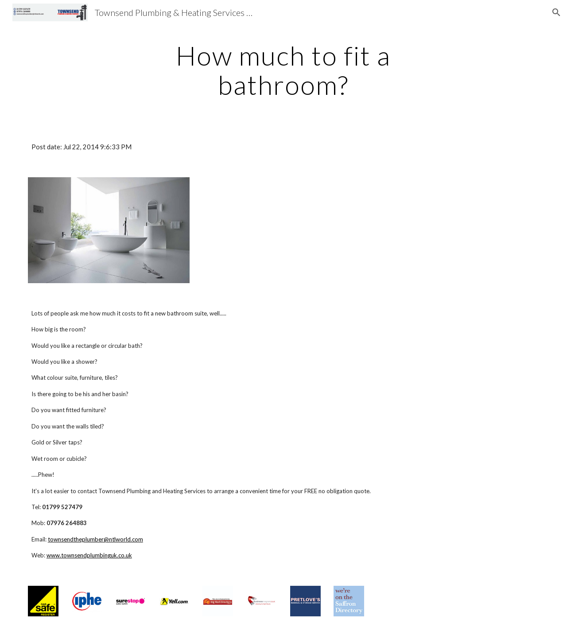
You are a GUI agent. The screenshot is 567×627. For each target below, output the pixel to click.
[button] (556, 12)
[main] (283, 70)
